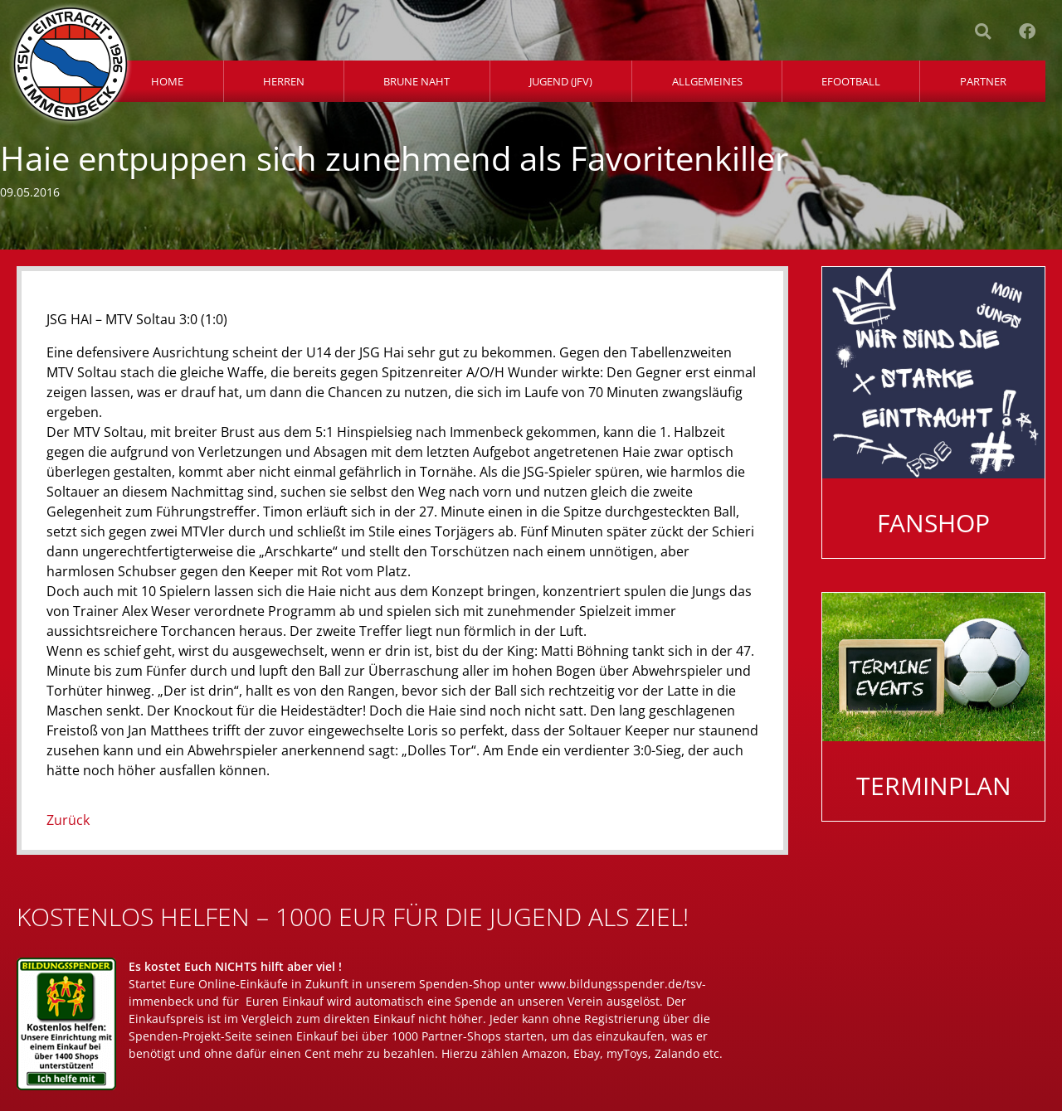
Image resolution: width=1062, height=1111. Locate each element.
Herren (283, 81)
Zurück (68, 820)
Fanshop (933, 523)
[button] (982, 31)
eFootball (850, 81)
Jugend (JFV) (560, 81)
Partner (983, 81)
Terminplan (933, 786)
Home (167, 81)
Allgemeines (707, 81)
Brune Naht (416, 81)
